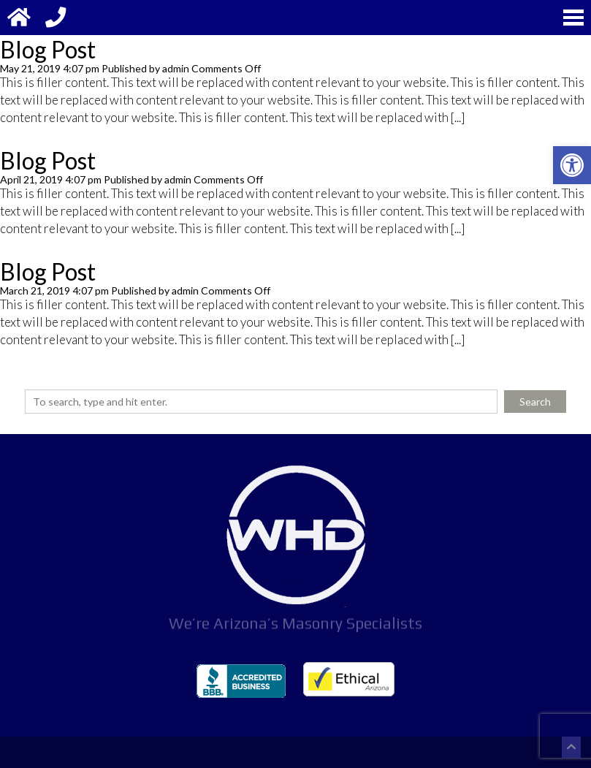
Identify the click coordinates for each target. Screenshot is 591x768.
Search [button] (535, 401)
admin (175, 68)
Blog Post (48, 50)
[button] (572, 165)
